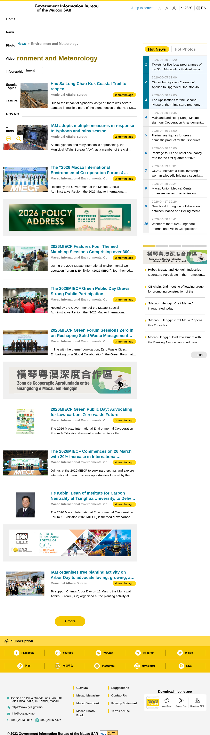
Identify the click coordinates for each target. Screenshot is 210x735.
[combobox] (23, 66)
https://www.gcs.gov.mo (27, 702)
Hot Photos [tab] (185, 44)
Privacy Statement (124, 698)
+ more (198, 350)
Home (7, 39)
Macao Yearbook (87, 698)
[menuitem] (27, 19)
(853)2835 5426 (50, 715)
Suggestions (120, 683)
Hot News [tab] (157, 44)
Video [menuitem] (62, 19)
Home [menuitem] (10, 19)
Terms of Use (120, 706)
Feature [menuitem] (138, 19)
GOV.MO (82, 683)
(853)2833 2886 (21, 715)
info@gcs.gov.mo (23, 708)
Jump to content (142, 8)
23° (188, 8)
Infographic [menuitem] (84, 19)
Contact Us (119, 691)
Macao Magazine (88, 691)
